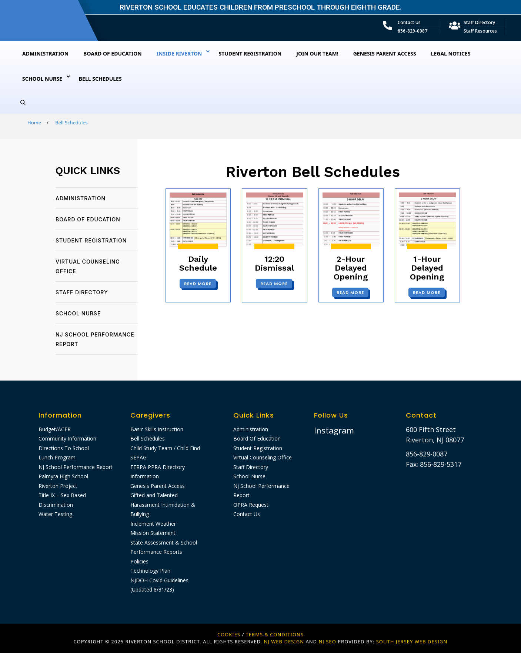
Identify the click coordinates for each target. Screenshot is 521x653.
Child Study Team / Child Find (165, 448)
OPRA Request (250, 504)
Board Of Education (88, 219)
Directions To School (64, 448)
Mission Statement (153, 532)
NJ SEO (327, 641)
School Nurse (78, 313)
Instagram (334, 430)
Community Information (67, 438)
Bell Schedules (147, 438)
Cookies (228, 634)
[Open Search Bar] (23, 102)
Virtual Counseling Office (262, 457)
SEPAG (138, 457)
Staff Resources (480, 31)
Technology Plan (150, 570)
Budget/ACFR (55, 429)
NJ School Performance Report (76, 467)
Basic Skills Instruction (156, 429)
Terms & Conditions (275, 634)
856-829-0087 (412, 31)
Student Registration (91, 240)
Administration (81, 198)
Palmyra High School (63, 476)
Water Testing (55, 514)
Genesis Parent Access (157, 485)
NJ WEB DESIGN (284, 641)
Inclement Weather (153, 523)
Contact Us (409, 22)
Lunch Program (57, 457)
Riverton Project (58, 485)
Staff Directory (479, 22)
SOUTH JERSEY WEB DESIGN (412, 641)
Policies (139, 561)
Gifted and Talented (154, 495)
